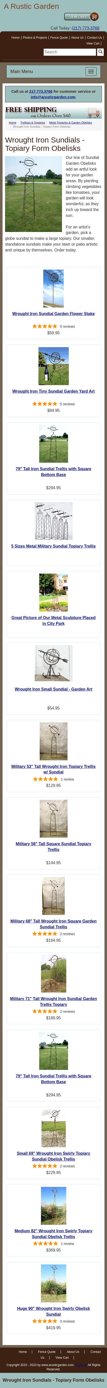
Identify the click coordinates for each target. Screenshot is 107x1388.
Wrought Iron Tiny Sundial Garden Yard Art (53, 391)
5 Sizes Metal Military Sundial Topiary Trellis (53, 546)
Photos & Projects (35, 37)
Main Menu (21, 71)
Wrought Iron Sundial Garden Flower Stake (53, 314)
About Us (77, 37)
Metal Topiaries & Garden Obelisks (70, 122)
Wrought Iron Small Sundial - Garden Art (53, 689)
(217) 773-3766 (85, 28)
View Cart (92, 43)
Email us (81, 1365)
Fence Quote (59, 37)
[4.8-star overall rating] (53, 327)
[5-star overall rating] (53, 404)
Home (16, 37)
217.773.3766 (41, 91)
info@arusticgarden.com (53, 97)
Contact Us (94, 37)
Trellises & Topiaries (32, 122)
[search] (70, 52)
